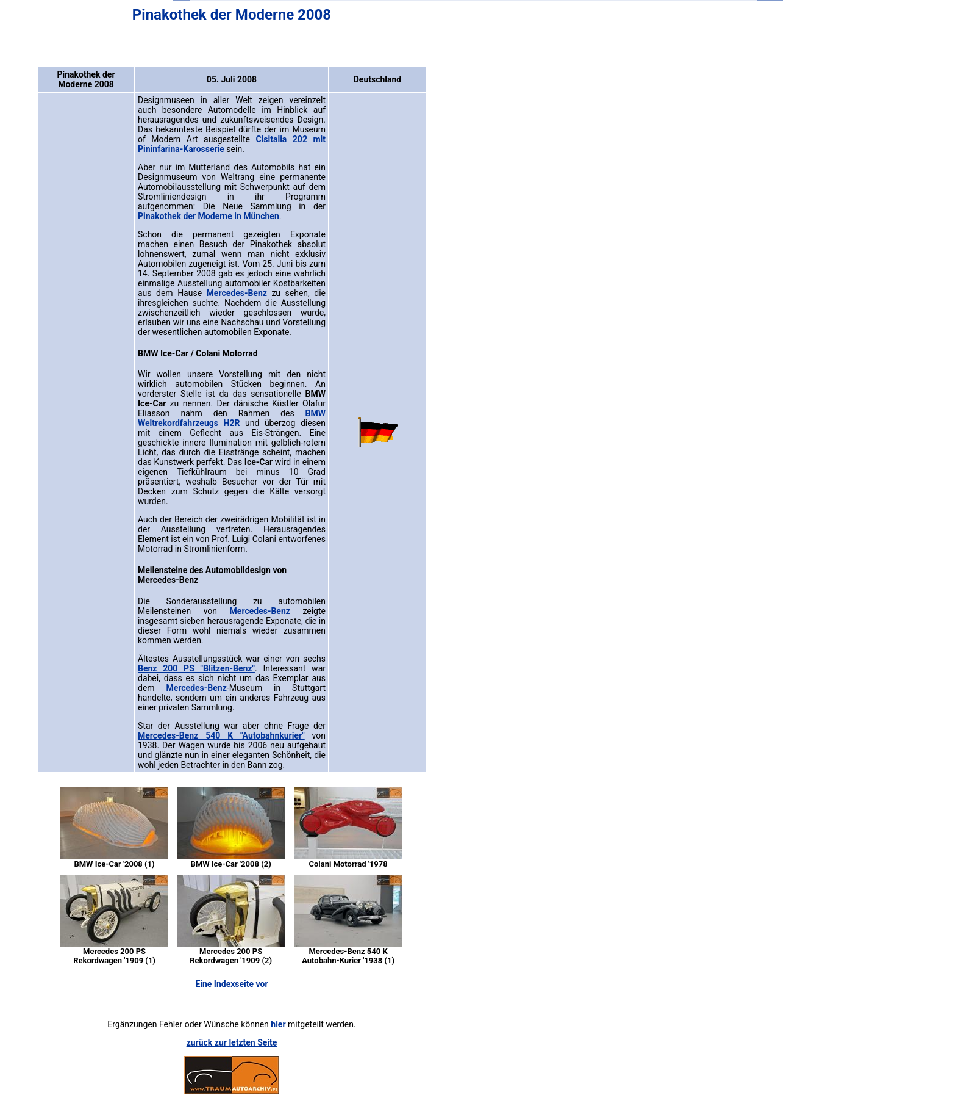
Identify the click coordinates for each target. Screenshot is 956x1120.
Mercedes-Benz (237, 293)
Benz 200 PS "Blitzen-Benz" (196, 668)
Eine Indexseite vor (231, 984)
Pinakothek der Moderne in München (208, 216)
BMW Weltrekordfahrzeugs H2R (232, 418)
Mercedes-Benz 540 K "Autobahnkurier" (221, 735)
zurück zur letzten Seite (232, 1042)
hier (278, 1024)
